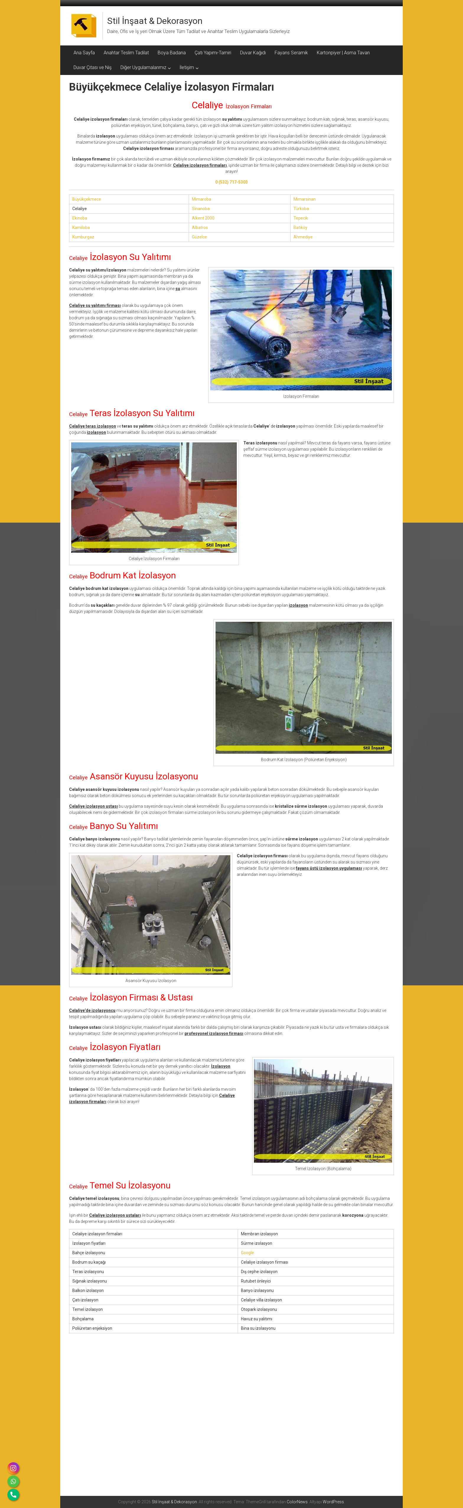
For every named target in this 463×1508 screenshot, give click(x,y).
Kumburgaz (83, 237)
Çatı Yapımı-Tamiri (213, 52)
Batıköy (300, 227)
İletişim (187, 67)
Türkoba (301, 208)
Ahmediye (303, 237)
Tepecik (301, 218)
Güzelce (199, 237)
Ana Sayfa (84, 52)
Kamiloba (81, 227)
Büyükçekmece (86, 199)
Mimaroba (201, 199)
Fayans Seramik (291, 52)
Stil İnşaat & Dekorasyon (155, 21)
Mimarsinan (305, 199)
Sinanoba (201, 208)
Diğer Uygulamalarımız (143, 67)
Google (247, 1252)
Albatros (200, 227)
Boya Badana (172, 52)
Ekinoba (79, 218)
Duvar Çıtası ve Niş (93, 67)
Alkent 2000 (203, 218)
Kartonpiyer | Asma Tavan (343, 52)
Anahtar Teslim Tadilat (126, 52)
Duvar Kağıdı (253, 52)
